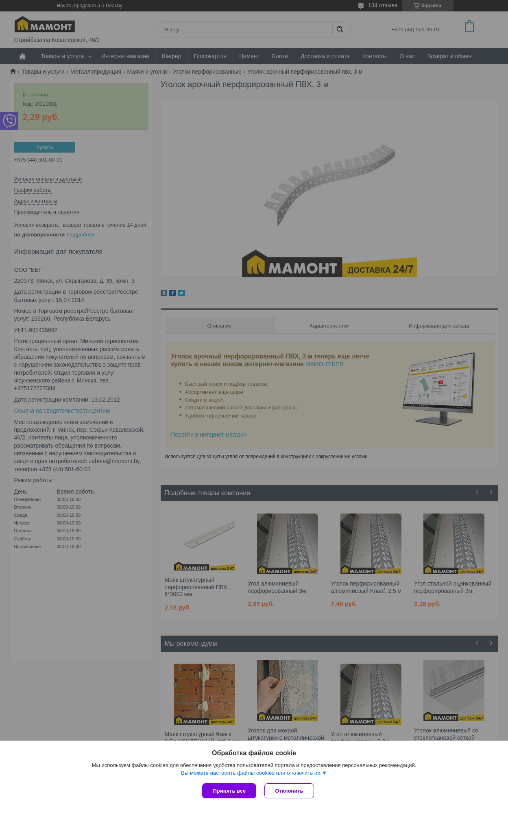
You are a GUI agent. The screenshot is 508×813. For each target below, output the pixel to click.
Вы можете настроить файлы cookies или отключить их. (251, 773)
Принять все (229, 791)
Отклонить (289, 791)
